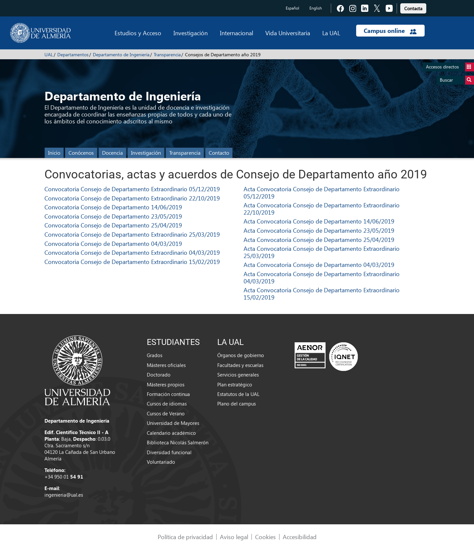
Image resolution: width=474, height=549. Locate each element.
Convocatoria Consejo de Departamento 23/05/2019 (113, 216)
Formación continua (168, 394)
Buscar (457, 80)
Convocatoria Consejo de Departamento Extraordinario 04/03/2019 (132, 252)
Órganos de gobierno (240, 355)
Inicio (54, 152)
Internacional (236, 33)
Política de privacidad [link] (185, 537)
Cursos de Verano (166, 413)
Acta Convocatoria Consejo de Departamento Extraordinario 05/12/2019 (322, 192)
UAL (48, 54)
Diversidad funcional (169, 452)
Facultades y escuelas (240, 365)
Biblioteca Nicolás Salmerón (177, 442)
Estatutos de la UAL (238, 394)
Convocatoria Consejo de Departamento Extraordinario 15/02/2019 (132, 261)
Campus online (390, 31)
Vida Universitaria (287, 33)
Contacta (413, 8)
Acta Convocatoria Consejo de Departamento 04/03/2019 (319, 264)
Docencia (112, 152)
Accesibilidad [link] (300, 537)
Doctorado (159, 374)
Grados (154, 355)
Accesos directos (450, 67)
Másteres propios (165, 384)
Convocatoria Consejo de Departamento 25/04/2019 (113, 225)
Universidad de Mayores (173, 423)
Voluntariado (161, 461)
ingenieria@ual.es (63, 494)
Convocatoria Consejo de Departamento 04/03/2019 (113, 243)
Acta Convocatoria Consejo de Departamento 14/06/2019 (319, 221)
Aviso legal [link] (234, 537)
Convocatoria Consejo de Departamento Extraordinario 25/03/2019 (132, 234)
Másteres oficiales (166, 365)
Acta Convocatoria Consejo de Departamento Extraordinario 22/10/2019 (322, 208)
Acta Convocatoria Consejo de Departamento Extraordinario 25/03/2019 (322, 252)
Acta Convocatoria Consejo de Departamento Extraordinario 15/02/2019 (322, 293)
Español (292, 8)
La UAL (331, 33)
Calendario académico (171, 433)
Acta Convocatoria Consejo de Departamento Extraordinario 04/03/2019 (322, 277)
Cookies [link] (265, 537)
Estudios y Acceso (138, 33)
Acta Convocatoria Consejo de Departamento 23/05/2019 (319, 230)
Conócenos (81, 152)
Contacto (219, 152)
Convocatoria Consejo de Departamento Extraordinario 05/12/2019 (132, 189)
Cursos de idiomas (167, 403)
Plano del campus (236, 403)
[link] (413, 7)
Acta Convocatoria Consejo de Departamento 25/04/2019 (319, 239)
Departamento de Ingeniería (121, 54)
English (315, 8)
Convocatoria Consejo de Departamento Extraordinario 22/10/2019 (132, 198)
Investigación (190, 33)
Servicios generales (238, 374)
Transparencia (167, 54)
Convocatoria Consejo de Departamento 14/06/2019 (113, 207)
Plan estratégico (234, 384)
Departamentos (73, 54)
